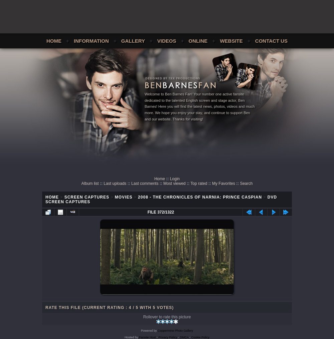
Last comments (144, 183)
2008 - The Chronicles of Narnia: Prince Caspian (200, 197)
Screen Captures (86, 197)
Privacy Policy (168, 337)
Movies (124, 197)
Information (91, 41)
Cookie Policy (200, 337)
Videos (166, 41)
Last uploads (115, 183)
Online (198, 41)
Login (175, 179)
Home (53, 41)
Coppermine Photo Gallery (175, 330)
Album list (90, 183)
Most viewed (174, 183)
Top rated (198, 183)
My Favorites (223, 183)
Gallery (133, 41)
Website (231, 41)
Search (246, 183)
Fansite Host (147, 337)
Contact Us (271, 41)
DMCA (184, 337)
